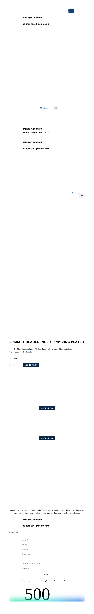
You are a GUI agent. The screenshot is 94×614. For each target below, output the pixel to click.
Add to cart (31, 365)
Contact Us (76, 101)
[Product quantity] (14, 365)
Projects (56, 101)
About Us (28, 101)
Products (42, 101)
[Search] (71, 11)
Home (18, 101)
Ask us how (47, 408)
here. (32, 352)
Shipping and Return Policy (31, 563)
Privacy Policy (26, 554)
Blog (65, 101)
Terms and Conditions (29, 559)
